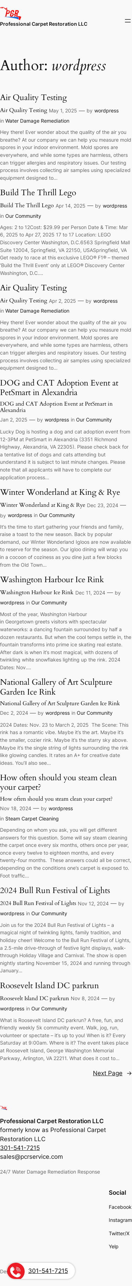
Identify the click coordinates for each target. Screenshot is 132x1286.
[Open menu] (128, 21)
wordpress (106, 110)
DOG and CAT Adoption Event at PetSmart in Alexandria (59, 388)
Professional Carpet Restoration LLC (43, 24)
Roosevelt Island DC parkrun (49, 986)
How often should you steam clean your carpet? (58, 782)
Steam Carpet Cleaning (32, 819)
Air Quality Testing (33, 98)
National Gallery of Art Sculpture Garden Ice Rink (56, 687)
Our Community (23, 216)
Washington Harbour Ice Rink (52, 580)
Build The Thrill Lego (38, 193)
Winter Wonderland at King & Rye (60, 492)
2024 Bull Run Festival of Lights (55, 891)
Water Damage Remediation (37, 121)
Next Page (112, 1073)
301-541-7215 (48, 1270)
